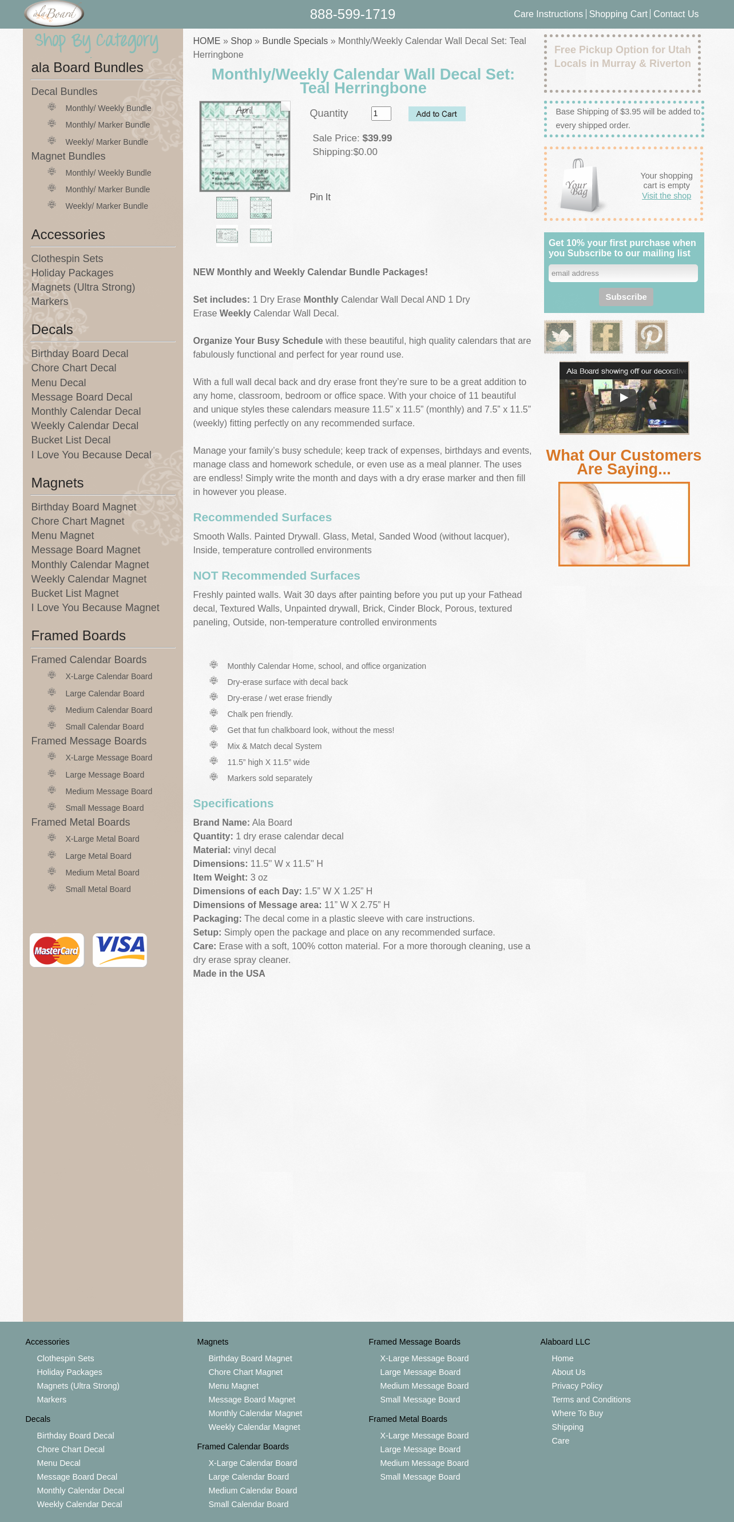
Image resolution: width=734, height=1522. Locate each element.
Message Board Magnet (86, 550)
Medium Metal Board (103, 872)
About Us (569, 1372)
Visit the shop (666, 195)
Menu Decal (58, 383)
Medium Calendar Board (109, 710)
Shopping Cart (619, 14)
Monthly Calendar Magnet (90, 564)
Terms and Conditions (591, 1399)
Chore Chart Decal (74, 368)
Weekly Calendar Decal (85, 425)
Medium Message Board (109, 791)
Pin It (320, 197)
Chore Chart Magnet (78, 521)
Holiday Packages (72, 273)
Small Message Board (105, 807)
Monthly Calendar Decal (86, 411)
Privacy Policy (577, 1385)
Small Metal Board (98, 889)
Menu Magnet (62, 535)
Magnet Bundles (68, 156)
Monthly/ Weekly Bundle (109, 108)
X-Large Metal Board (103, 838)
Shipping (568, 1427)
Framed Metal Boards (80, 822)
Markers (50, 301)
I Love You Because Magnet (95, 607)
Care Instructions (548, 14)
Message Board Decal (82, 397)
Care (561, 1440)
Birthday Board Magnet (84, 507)
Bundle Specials (295, 41)
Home (563, 1358)
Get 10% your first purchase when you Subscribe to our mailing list (622, 248)
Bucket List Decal (71, 440)
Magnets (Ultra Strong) (83, 287)
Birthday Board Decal (80, 353)
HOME (207, 41)
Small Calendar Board (105, 726)
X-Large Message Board (109, 757)
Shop (241, 41)
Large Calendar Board (105, 693)
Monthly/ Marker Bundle (108, 124)
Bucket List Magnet (75, 593)
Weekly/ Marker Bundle (107, 141)
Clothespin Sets (67, 258)
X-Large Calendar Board (109, 676)
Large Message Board (105, 774)
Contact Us (676, 14)
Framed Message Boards (89, 741)
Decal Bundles (64, 91)
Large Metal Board (99, 856)
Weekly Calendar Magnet (89, 579)
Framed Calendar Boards (89, 659)
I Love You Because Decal (91, 455)
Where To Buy (578, 1413)
